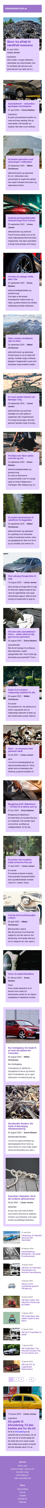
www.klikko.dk (25, 1478)
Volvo (10, 985)
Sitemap (22, 1502)
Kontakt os (22, 1499)
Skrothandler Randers (17, 1137)
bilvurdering (20, 1432)
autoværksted (14, 645)
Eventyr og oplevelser (24, 173)
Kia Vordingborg (15, 1064)
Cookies (22, 1495)
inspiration (11, 57)
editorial (11, 173)
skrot (10, 759)
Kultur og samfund (23, 232)
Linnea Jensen (13, 52)
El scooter (12, 704)
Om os (22, 1492)
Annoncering (22, 1489)
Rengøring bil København (18, 815)
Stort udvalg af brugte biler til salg (22, 587)
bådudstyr (12, 1207)
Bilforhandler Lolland (17, 929)
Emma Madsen (28, 110)
